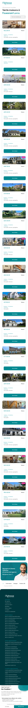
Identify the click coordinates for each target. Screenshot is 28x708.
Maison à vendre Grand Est (10, 625)
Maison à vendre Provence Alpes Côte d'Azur (13, 635)
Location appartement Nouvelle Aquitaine (13, 678)
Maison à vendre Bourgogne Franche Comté (13, 618)
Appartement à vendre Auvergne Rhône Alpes (13, 642)
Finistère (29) (22, 583)
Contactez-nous (8, 602)
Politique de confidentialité (10, 611)
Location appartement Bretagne (11, 674)
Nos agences (7, 601)
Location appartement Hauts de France (12, 681)
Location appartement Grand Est (11, 679)
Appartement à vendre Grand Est (11, 652)
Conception (7, 609)
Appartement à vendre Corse (10, 665)
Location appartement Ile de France (11, 683)
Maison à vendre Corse (9, 637)
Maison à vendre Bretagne (10, 620)
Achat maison (9, 583)
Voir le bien (14, 42)
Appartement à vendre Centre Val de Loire (12, 657)
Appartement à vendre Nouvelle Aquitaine (13, 650)
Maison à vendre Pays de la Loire (11, 633)
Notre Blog (7, 606)
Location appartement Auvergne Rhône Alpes (13, 670)
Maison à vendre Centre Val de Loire (11, 630)
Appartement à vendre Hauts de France (12, 653)
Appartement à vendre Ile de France (11, 655)
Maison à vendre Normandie (10, 621)
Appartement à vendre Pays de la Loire (12, 660)
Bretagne (16, 583)
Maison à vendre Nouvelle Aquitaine (12, 623)
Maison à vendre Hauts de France (11, 627)
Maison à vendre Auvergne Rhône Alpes (12, 616)
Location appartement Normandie (11, 676)
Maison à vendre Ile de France (10, 628)
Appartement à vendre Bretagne (11, 646)
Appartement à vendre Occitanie (11, 659)
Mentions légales (8, 608)
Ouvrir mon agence (8, 604)
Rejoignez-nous (7, 574)
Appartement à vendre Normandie (11, 648)
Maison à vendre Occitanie (10, 632)
